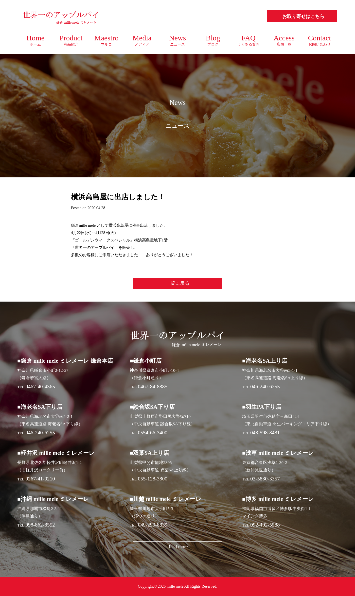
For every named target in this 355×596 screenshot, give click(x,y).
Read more (177, 546)
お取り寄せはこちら (303, 16)
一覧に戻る (177, 283)
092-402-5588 (265, 525)
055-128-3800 (152, 479)
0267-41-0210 (40, 479)
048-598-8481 (265, 433)
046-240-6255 (265, 387)
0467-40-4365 (40, 387)
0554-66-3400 (152, 433)
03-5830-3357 (265, 479)
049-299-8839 (152, 525)
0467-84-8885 (152, 387)
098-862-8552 (40, 525)
